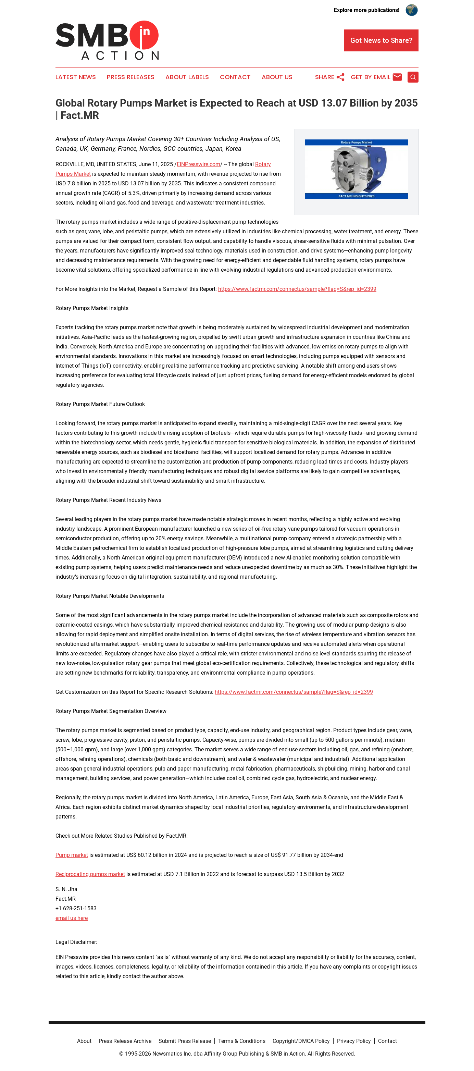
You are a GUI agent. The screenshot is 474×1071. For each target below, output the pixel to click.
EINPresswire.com (198, 164)
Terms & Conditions (241, 1041)
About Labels (187, 77)
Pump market (71, 855)
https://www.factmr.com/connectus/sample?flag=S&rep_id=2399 (297, 289)
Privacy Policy (354, 1041)
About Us (277, 77)
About (84, 1041)
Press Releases (130, 77)
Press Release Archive (125, 1041)
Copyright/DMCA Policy (301, 1041)
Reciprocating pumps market (90, 874)
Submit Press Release (185, 1041)
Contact (235, 77)
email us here (71, 918)
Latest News (75, 77)
